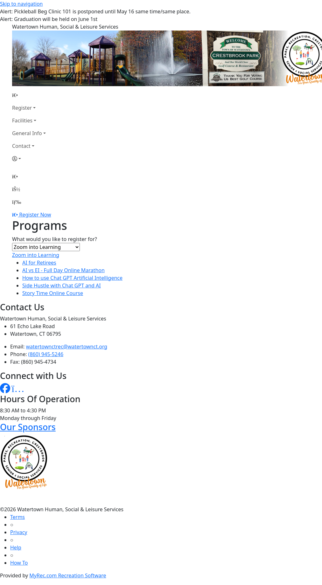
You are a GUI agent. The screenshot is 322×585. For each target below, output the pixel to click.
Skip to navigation (21, 3)
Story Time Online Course (52, 293)
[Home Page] (29, 95)
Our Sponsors (28, 427)
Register (22, 107)
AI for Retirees (39, 262)
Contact (21, 145)
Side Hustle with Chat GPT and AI (61, 285)
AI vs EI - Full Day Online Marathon (63, 270)
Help (15, 547)
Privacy (18, 532)
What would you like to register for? (54, 239)
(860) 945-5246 (45, 354)
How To (19, 562)
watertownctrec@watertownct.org (67, 346)
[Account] (29, 158)
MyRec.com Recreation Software (67, 575)
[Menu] (16, 202)
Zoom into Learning (35, 254)
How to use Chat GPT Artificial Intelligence (72, 277)
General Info (27, 133)
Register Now (35, 214)
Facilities (22, 120)
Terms (17, 516)
